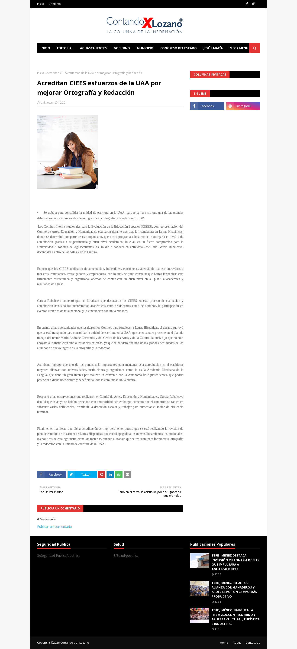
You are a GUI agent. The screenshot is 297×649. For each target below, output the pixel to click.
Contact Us (252, 643)
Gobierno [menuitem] (122, 48)
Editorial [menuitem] (65, 48)
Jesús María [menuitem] (213, 48)
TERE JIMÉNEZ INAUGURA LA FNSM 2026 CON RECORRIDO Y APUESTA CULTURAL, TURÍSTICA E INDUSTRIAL (236, 617)
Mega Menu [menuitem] (239, 48)
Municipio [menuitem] (145, 48)
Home (224, 643)
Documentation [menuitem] (88, 59)
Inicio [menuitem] (45, 48)
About (237, 643)
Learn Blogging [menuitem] (54, 59)
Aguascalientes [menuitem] (93, 48)
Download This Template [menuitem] (133, 59)
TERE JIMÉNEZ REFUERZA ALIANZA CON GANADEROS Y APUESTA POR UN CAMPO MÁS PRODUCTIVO (234, 589)
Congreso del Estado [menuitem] (178, 48)
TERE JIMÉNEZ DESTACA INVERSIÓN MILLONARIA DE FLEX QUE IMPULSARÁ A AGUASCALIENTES (236, 562)
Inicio (40, 4)
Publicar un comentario (54, 526)
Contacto (55, 4)
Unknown (46, 103)
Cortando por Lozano (74, 643)
